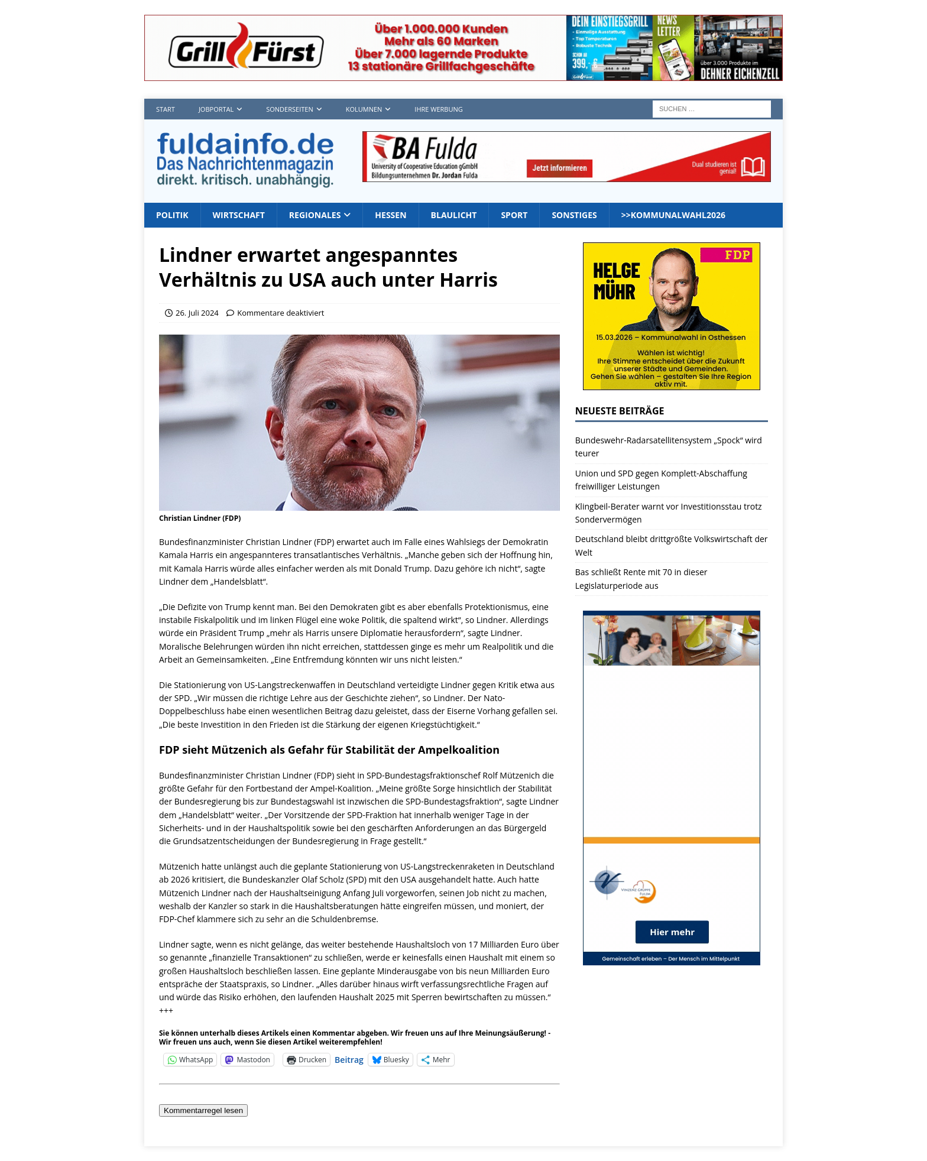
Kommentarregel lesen (203, 1110)
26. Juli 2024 (197, 312)
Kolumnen (364, 109)
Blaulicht (454, 214)
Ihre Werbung (438, 109)
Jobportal (216, 109)
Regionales (315, 214)
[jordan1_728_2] (566, 174)
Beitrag (349, 1059)
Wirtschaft (239, 214)
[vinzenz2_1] (671, 958)
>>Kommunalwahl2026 (673, 214)
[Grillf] (463, 74)
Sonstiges (574, 214)
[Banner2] (671, 383)
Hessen (390, 214)
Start (165, 109)
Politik (172, 214)
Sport (514, 214)
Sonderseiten (289, 109)
